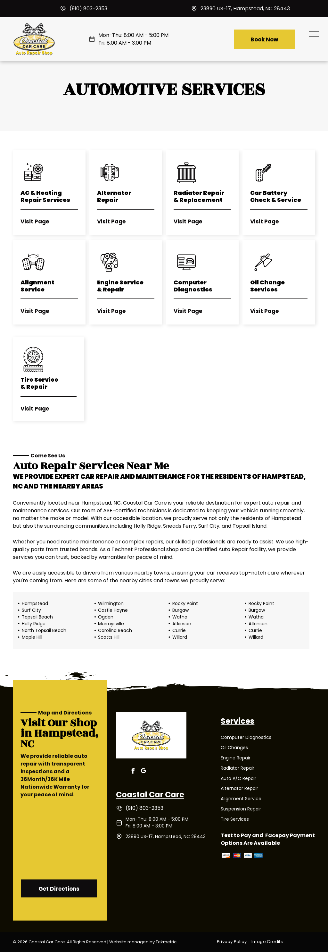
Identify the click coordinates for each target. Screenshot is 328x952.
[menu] (314, 34)
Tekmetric (166, 942)
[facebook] (133, 771)
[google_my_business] (143, 771)
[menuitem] (234, 941)
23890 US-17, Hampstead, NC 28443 (245, 8)
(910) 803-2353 (88, 8)
